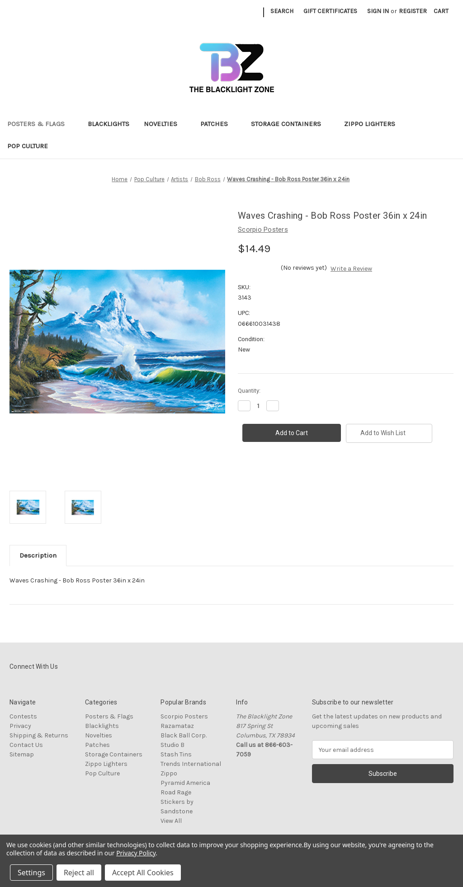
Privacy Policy (136, 853)
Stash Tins (176, 754)
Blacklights (108, 124)
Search (281, 11)
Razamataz (177, 726)
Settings (31, 873)
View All (171, 821)
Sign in (378, 11)
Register (413, 11)
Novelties (165, 124)
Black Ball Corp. (184, 735)
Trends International (191, 764)
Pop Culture (32, 146)
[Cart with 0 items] (441, 11)
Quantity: (249, 390)
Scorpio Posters (184, 716)
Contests (23, 716)
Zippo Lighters (374, 124)
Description (38, 555)
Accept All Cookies (143, 873)
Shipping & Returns (38, 735)
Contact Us (26, 745)
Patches (218, 124)
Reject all (79, 873)
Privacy (20, 726)
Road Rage (176, 792)
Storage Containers (290, 124)
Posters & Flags (40, 124)
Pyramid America (185, 783)
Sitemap (21, 754)
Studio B (172, 745)
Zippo (169, 773)
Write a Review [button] (351, 268)
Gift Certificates (330, 11)
